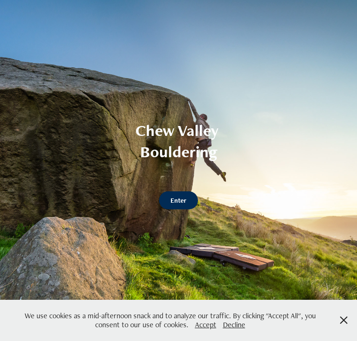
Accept (205, 325)
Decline (234, 325)
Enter (178, 200)
